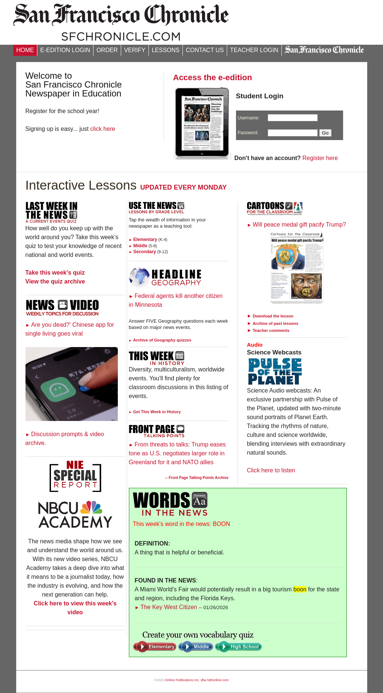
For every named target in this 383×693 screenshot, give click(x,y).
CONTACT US (205, 50)
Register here (320, 158)
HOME (25, 50)
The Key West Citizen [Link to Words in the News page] (166, 607)
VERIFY (135, 50)
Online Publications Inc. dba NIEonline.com (197, 680)
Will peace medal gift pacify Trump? (296, 224)
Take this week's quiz (55, 272)
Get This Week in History (155, 412)
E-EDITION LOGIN (65, 50)
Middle (138, 245)
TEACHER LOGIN (254, 50)
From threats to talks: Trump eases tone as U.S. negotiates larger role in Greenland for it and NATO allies (177, 453)
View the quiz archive (55, 281)
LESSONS (166, 50)
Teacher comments (271, 330)
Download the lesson (273, 316)
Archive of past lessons (275, 323)
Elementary (143, 239)
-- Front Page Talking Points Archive (196, 478)
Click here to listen (271, 470)
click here (102, 129)
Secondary (142, 251)
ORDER (107, 50)
